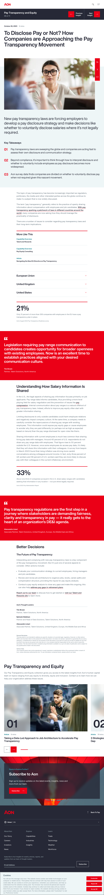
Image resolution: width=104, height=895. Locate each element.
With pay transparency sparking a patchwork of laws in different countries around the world (51, 210)
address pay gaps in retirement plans (47, 587)
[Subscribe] (18, 791)
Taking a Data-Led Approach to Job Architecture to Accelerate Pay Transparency (41, 739)
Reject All (94, 884)
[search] (93, 4)
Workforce (52, 849)
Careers (7, 840)
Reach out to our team (26, 592)
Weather (51, 845)
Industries (30, 840)
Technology (52, 840)
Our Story (8, 836)
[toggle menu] (98, 4)
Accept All (94, 889)
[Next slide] (14, 749)
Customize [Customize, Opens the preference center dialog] (94, 878)
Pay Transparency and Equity (20, 13)
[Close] (101, 883)
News (6, 849)
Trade (50, 836)
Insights (29, 845)
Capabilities (30, 836)
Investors (7, 845)
